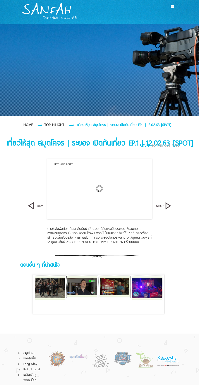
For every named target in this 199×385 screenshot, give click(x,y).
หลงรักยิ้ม (29, 358)
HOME (28, 124)
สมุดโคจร (29, 352)
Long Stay (30, 363)
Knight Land (31, 369)
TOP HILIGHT (54, 124)
